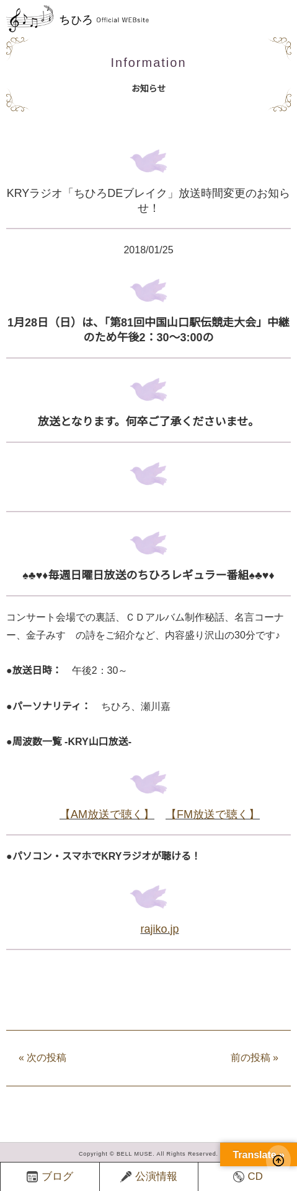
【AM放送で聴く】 (107, 814)
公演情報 (148, 1176)
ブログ (50, 1176)
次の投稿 (42, 1057)
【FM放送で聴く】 (213, 814)
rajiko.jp (159, 929)
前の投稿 (254, 1057)
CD (248, 1176)
